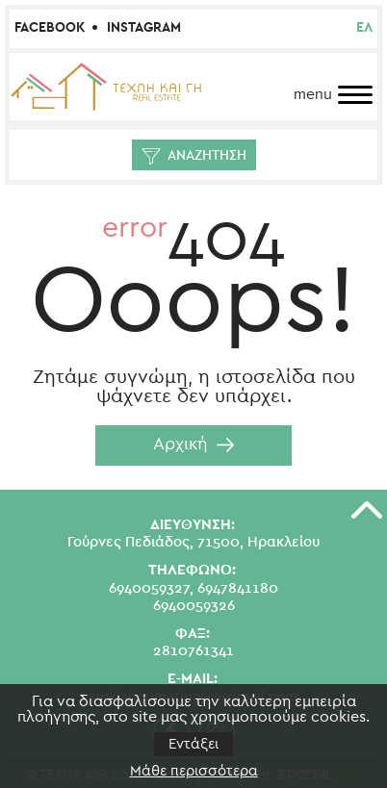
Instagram (144, 28)
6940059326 (194, 605)
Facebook (49, 28)
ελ (364, 28)
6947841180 (237, 588)
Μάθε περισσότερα (194, 771)
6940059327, (151, 588)
